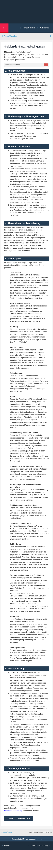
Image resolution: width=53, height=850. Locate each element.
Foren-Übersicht (8, 832)
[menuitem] (42, 28)
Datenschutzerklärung (13, 811)
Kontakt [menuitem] (5, 845)
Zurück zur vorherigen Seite (18, 818)
